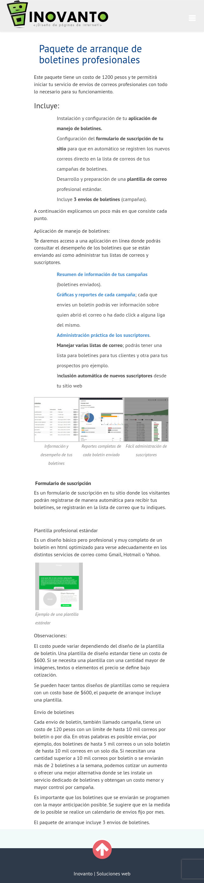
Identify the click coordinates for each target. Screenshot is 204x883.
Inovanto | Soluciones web (102, 873)
